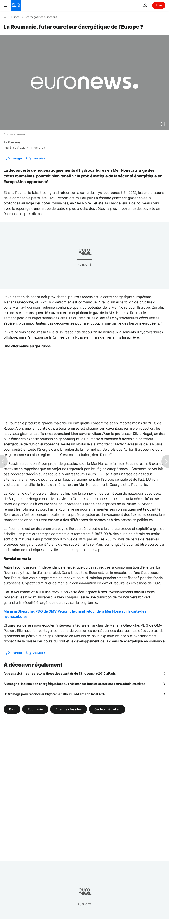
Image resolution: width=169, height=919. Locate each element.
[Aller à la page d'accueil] (16, 5)
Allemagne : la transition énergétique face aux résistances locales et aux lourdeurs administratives (74, 684)
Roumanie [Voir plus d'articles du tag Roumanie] (35, 709)
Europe (15, 17)
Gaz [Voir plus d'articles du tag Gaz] (12, 709)
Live (159, 5)
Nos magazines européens (40, 17)
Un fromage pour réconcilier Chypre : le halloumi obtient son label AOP (54, 694)
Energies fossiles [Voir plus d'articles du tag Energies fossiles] (69, 709)
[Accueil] (5, 16)
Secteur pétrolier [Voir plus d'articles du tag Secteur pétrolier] (107, 709)
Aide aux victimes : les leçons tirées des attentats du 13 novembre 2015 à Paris (60, 673)
